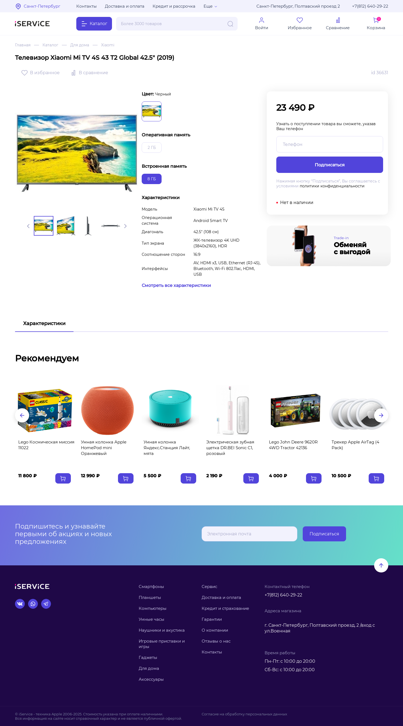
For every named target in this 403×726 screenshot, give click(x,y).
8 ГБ (151, 178)
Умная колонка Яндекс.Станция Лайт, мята (167, 447)
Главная (23, 45)
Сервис (209, 586)
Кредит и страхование (225, 608)
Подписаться (324, 533)
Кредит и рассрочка (174, 6)
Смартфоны (151, 586)
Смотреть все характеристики (176, 285)
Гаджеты (148, 657)
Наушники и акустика (162, 630)
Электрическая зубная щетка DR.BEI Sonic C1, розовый (230, 447)
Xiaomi (107, 45)
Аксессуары (151, 679)
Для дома (79, 45)
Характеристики (44, 323)
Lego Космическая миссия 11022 (46, 444)
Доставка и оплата (124, 6)
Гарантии (212, 619)
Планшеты (150, 597)
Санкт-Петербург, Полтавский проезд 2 (298, 6)
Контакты (86, 6)
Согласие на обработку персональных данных (244, 714)
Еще (208, 6)
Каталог (50, 45)
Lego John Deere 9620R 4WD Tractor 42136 (293, 444)
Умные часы (151, 619)
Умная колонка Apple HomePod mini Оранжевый (103, 447)
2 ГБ (152, 147)
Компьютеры (152, 608)
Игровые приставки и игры (162, 643)
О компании (215, 630)
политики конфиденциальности (332, 186)
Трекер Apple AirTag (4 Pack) (355, 444)
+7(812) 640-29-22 (370, 6)
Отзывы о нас (216, 641)
